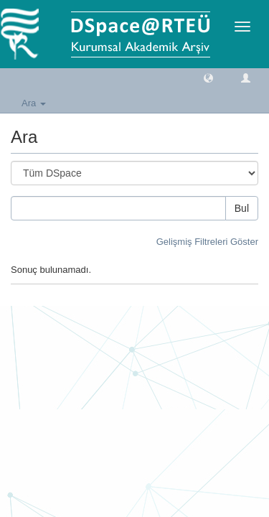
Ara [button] (34, 103)
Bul (242, 208)
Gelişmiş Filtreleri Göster (207, 241)
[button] (208, 77)
